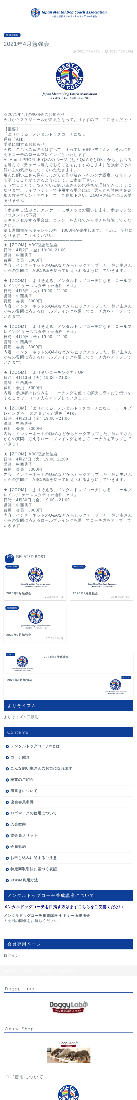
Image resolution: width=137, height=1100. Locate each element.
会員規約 (18, 846)
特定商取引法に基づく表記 (33, 869)
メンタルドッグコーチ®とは (35, 746)
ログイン (11, 955)
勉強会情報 (12, 35)
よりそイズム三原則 (21, 717)
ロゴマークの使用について (33, 813)
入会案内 (18, 824)
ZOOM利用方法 (24, 880)
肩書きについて (24, 791)
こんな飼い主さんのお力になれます (41, 768)
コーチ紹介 (20, 757)
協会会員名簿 (22, 802)
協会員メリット (24, 835)
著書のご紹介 (22, 779)
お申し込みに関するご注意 (33, 858)
